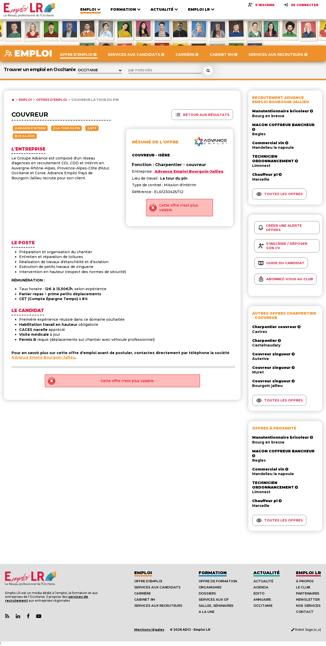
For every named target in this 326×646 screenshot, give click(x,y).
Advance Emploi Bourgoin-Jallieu (43, 357)
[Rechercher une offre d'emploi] (208, 70)
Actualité (266, 572)
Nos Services (308, 605)
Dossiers (207, 593)
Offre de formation (218, 581)
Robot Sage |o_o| (306, 629)
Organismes (210, 587)
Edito (258, 593)
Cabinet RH (144, 599)
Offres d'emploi (51, 100)
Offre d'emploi (148, 581)
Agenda (260, 587)
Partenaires (307, 593)
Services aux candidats (157, 587)
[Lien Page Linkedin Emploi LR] (18, 616)
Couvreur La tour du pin (95, 100)
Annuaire (262, 599)
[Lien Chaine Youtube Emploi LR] (38, 616)
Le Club (303, 587)
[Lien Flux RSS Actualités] (7, 616)
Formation (213, 572)
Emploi (25, 100)
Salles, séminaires (216, 605)
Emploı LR (308, 572)
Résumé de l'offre (155, 142)
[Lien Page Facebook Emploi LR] (28, 616)
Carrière (142, 593)
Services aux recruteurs (158, 605)
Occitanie (263, 605)
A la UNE (206, 612)
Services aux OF (214, 599)
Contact (305, 612)
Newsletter (307, 599)
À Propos (305, 581)
